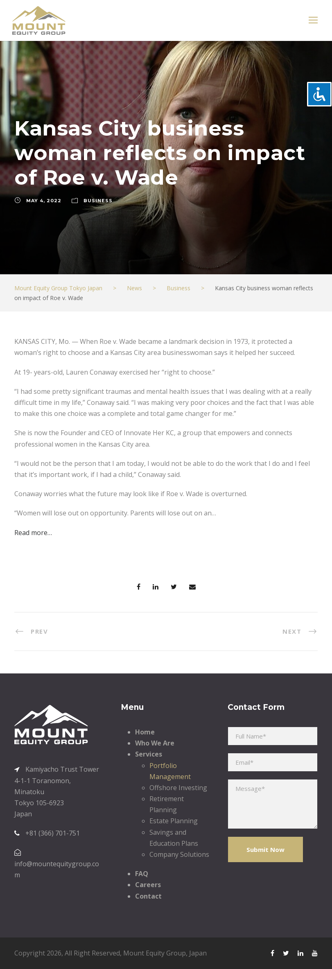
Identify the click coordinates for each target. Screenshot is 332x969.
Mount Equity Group (154, 953)
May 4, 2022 (43, 200)
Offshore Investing (178, 787)
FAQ (141, 873)
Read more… (33, 532)
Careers (148, 884)
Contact (148, 896)
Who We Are (154, 743)
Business (98, 200)
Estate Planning (173, 820)
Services (148, 754)
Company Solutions (179, 854)
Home (145, 731)
